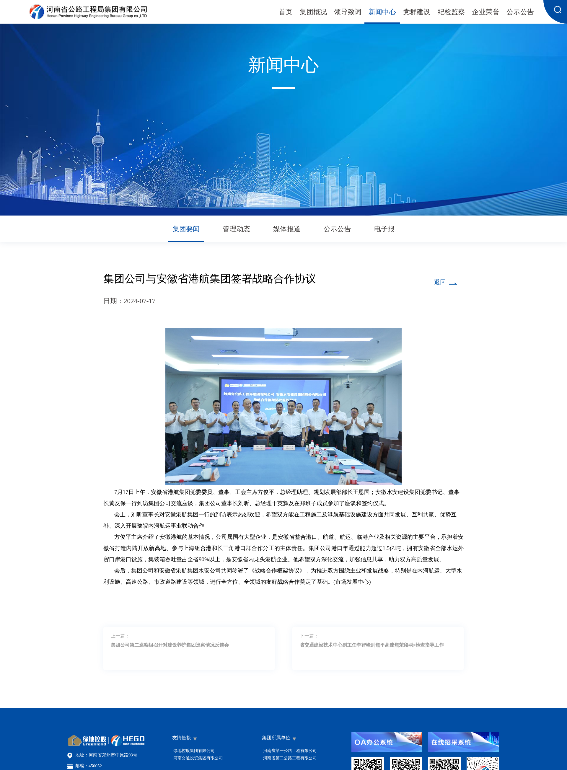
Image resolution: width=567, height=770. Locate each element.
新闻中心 (382, 12)
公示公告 (520, 12)
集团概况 (313, 12)
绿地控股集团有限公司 (194, 750)
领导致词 (347, 12)
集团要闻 (186, 229)
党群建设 (417, 12)
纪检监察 (451, 12)
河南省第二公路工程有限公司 (290, 758)
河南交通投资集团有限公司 (198, 758)
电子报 (384, 229)
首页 (285, 12)
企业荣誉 (485, 12)
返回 (440, 282)
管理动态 (236, 229)
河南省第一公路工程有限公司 (290, 750)
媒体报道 (287, 229)
